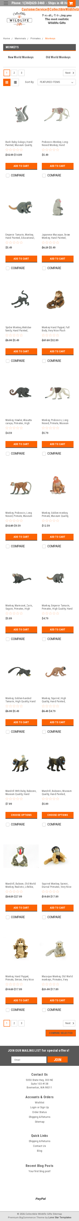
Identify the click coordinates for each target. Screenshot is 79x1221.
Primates (35, 38)
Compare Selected (60, 1033)
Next (70, 73)
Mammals (20, 38)
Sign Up (55, 15)
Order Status (39, 1112)
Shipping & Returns (39, 1117)
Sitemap (39, 1121)
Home (6, 38)
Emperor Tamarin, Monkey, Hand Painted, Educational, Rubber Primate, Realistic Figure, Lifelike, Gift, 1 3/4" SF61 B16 (20, 236)
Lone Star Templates (59, 1217)
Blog (39, 1150)
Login (41, 15)
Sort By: (29, 82)
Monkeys (50, 38)
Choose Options (21, 815)
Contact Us (39, 1146)
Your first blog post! (40, 1171)
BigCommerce (27, 1217)
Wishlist (39, 1102)
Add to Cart (21, 166)
